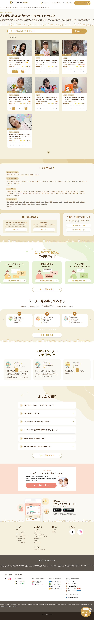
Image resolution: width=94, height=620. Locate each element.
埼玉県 (22, 175)
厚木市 (68, 181)
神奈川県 (37, 175)
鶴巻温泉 (82, 202)
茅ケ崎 (60, 202)
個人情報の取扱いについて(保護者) (35, 604)
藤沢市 (38, 181)
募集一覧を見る (50, 335)
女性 (66, 191)
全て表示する (10, 185)
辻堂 (74, 202)
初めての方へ (45, 3)
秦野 (8, 204)
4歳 (42, 193)
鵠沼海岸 (32, 202)
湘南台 (46, 202)
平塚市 (29, 181)
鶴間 (77, 202)
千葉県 (27, 175)
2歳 (36, 193)
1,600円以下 (10, 193)
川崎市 (13, 181)
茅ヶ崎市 (49, 181)
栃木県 (13, 175)
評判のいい (9, 195)
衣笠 (27, 202)
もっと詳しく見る (49, 455)
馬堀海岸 (38, 204)
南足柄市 (13, 183)
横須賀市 (24, 181)
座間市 (8, 183)
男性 (62, 191)
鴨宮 (24, 202)
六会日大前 (44, 204)
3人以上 (75, 191)
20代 (70, 193)
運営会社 (2, 604)
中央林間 (66, 202)
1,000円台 (81, 191)
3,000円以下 (25, 193)
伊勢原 (12, 202)
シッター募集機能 (56, 306)
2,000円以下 (17, 193)
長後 (70, 202)
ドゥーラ (53, 191)
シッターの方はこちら (83, 3)
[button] (38, 329)
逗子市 (54, 181)
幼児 (66, 193)
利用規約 (7, 604)
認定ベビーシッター (29, 191)
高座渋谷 (38, 202)
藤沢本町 (24, 204)
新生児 (57, 193)
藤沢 (19, 204)
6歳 (48, 193)
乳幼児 (62, 193)
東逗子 (12, 204)
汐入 (42, 202)
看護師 (58, 191)
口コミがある (17, 195)
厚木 (8, 202)
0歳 (30, 193)
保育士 (14, 191)
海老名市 (84, 181)
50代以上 (82, 193)
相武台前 (55, 202)
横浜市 (8, 181)
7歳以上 (53, 193)
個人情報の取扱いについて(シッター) (18, 604)
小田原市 (43, 181)
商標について (15, 606)
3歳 (39, 193)
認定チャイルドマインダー (42, 191)
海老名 (16, 202)
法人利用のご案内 (67, 3)
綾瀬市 (18, 183)
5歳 (45, 193)
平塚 (16, 204)
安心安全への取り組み (56, 3)
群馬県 (17, 175)
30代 (73, 193)
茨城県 (8, 175)
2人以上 (70, 191)
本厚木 (33, 204)
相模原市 (18, 181)
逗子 (51, 202)
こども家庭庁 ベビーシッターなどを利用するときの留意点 (78, 604)
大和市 (73, 181)
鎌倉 (20, 202)
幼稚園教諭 (20, 191)
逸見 (29, 204)
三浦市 (59, 181)
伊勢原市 (78, 181)
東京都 (31, 175)
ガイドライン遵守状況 (60, 604)
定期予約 (9, 191)
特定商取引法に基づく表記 (5, 606)
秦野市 (64, 181)
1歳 (33, 193)
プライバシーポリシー (49, 604)
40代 (77, 193)
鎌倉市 (34, 181)
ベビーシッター (44, 19)
